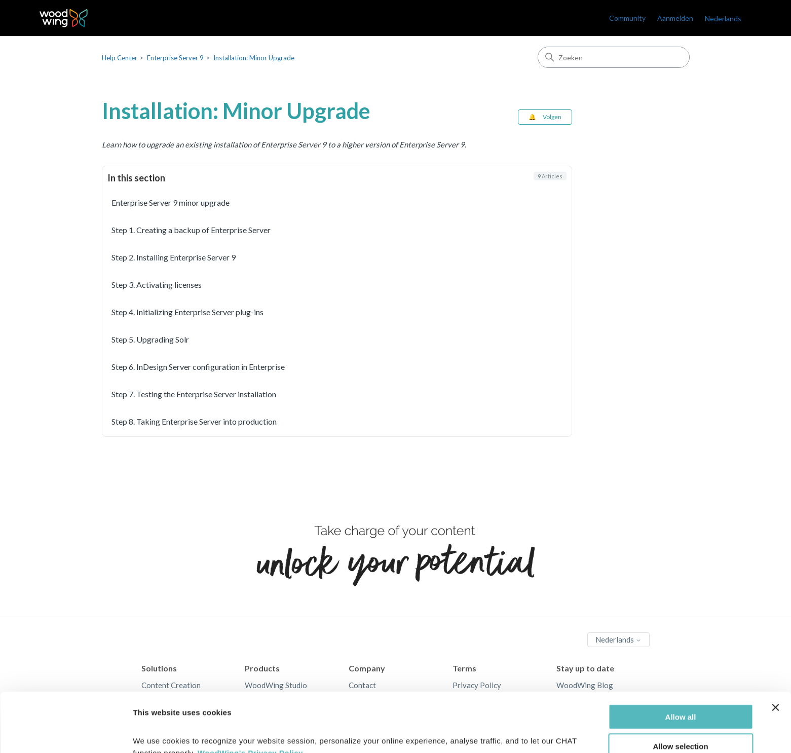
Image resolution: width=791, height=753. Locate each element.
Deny (680, 724)
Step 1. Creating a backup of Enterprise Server (191, 230)
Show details (531, 733)
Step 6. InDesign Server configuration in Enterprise (198, 366)
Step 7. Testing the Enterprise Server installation (193, 394)
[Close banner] (775, 654)
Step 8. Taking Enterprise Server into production (194, 421)
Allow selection (680, 694)
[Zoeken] (613, 57)
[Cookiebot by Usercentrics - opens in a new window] (65, 733)
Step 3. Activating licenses (156, 284)
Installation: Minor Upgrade (253, 58)
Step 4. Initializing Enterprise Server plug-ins (187, 312)
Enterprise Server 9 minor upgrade (170, 202)
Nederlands (723, 18)
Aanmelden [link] (675, 18)
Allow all (680, 664)
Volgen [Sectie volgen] (552, 117)
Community (627, 18)
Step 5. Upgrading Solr (150, 339)
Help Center (119, 58)
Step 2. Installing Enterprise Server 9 (173, 257)
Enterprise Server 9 (175, 58)
